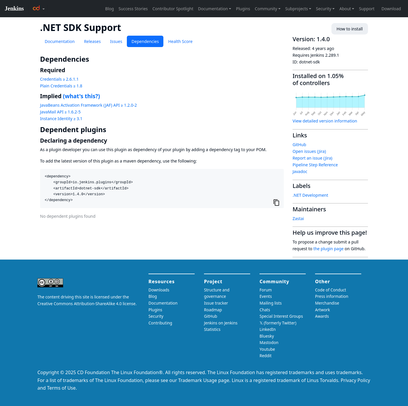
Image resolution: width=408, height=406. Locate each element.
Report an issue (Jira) (312, 158)
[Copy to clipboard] (276, 202)
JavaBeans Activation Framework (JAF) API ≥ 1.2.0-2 (88, 105)
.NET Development (310, 195)
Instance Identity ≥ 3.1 (61, 118)
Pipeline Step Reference (315, 164)
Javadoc (300, 171)
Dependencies (145, 41)
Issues (116, 41)
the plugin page (328, 248)
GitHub (299, 144)
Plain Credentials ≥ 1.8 (61, 86)
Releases (92, 41)
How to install (350, 29)
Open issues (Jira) (309, 151)
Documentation (60, 41)
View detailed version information (325, 121)
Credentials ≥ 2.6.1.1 (59, 79)
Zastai (298, 218)
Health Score (180, 41)
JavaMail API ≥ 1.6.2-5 (60, 112)
